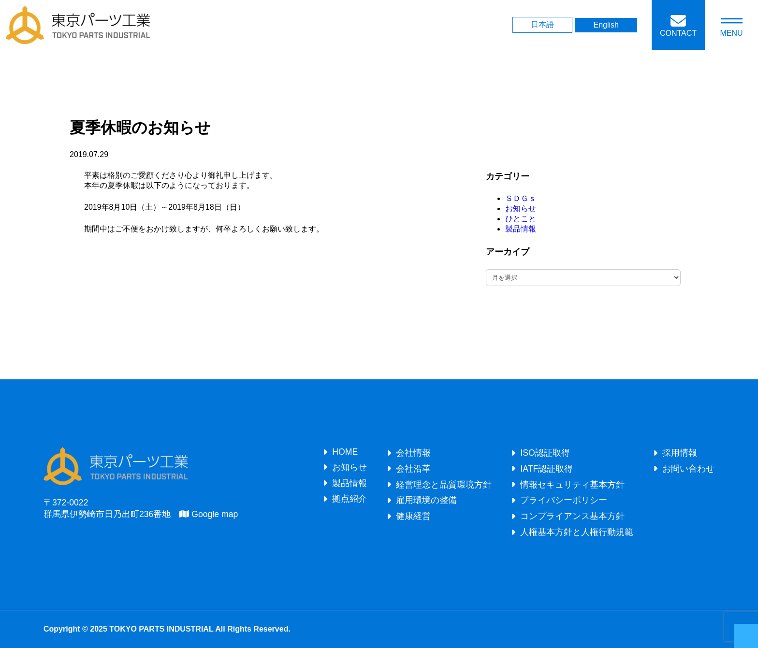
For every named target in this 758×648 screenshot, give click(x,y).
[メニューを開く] (731, 25)
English (605, 25)
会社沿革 (413, 469)
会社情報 (413, 453)
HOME (345, 452)
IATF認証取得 (546, 469)
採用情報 (679, 453)
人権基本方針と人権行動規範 (576, 532)
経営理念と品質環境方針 (444, 485)
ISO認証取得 (544, 453)
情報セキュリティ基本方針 (572, 485)
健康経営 (413, 516)
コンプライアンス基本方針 (572, 516)
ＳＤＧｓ (520, 198)
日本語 (542, 24)
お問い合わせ (688, 469)
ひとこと (520, 219)
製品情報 (520, 229)
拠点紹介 (349, 499)
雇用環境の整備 (426, 500)
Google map (208, 514)
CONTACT (678, 33)
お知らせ (520, 208)
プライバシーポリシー (563, 500)
